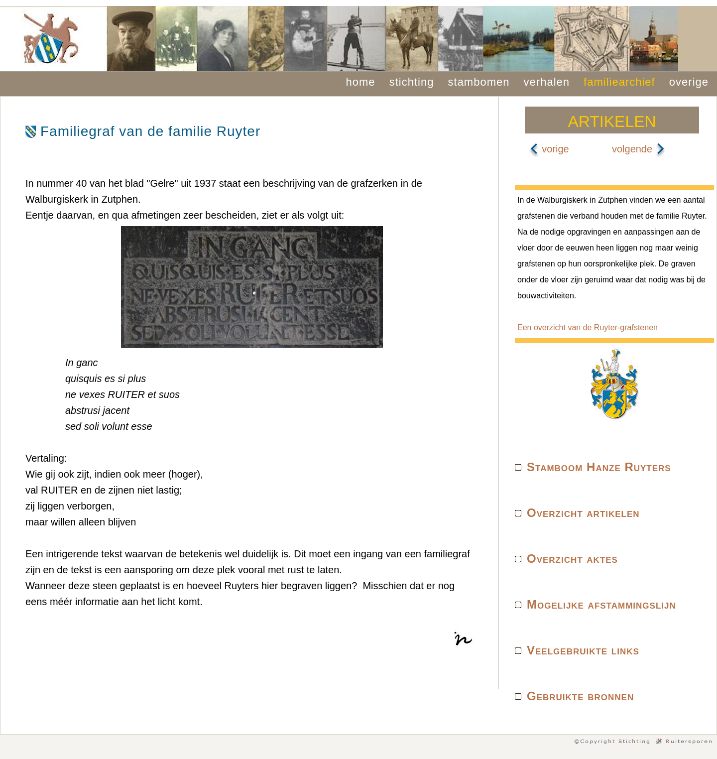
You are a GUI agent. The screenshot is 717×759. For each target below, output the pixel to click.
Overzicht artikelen (583, 512)
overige (689, 82)
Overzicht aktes (572, 558)
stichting (411, 82)
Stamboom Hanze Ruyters (599, 467)
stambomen (479, 82)
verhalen (547, 82)
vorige (549, 148)
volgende (638, 148)
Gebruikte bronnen (580, 696)
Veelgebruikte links (583, 650)
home (360, 82)
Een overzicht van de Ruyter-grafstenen (587, 327)
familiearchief (619, 82)
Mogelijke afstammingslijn (601, 604)
